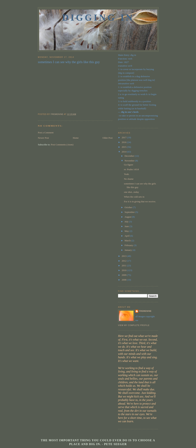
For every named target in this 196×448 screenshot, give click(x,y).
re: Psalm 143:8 (131, 169)
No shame (128, 178)
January (129, 250)
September (130, 212)
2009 (124, 275)
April (127, 235)
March (128, 240)
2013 (124, 256)
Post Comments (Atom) (62, 144)
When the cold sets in (134, 196)
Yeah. (126, 174)
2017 (124, 137)
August (128, 216)
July (127, 221)
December (130, 156)
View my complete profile (134, 325)
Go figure (128, 164)
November (130, 160)
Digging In (98, 17)
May (127, 231)
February (129, 245)
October (129, 207)
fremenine (145, 311)
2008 (124, 279)
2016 (124, 142)
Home (76, 137)
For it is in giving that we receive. (140, 201)
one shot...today (131, 192)
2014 (124, 151)
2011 (124, 265)
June (127, 226)
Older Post (108, 137)
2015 (124, 147)
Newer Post (43, 137)
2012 (124, 260)
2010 (124, 270)
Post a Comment (46, 132)
